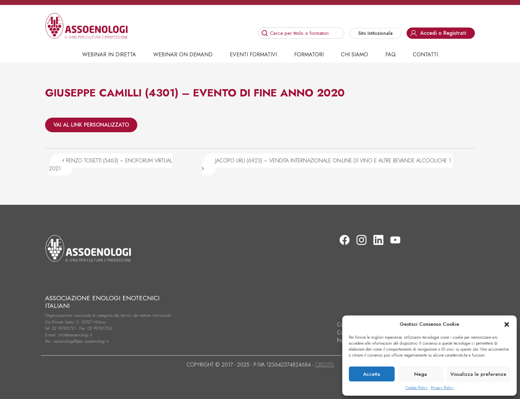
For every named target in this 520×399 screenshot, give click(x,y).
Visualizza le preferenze (478, 374)
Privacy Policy (442, 388)
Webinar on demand (183, 54)
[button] (506, 324)
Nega (420, 374)
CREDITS (324, 365)
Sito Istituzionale (375, 33)
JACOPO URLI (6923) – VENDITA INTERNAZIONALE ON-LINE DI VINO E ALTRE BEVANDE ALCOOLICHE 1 (327, 164)
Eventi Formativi (253, 54)
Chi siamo (354, 54)
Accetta (371, 374)
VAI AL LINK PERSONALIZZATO (91, 125)
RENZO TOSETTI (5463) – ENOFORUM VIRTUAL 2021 (110, 164)
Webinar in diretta (109, 54)
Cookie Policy (416, 388)
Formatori (309, 54)
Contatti (425, 54)
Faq (390, 54)
